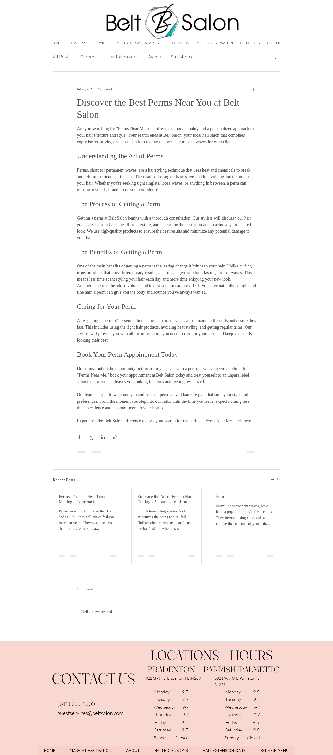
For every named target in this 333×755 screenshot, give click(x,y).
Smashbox (181, 56)
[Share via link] (115, 437)
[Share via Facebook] (79, 437)
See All (275, 479)
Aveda (154, 56)
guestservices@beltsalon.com (90, 713)
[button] (101, 43)
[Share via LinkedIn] (103, 437)
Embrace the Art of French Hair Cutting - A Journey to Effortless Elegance (165, 499)
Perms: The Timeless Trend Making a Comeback (83, 499)
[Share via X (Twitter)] (91, 437)
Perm (220, 496)
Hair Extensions (122, 56)
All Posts (62, 56)
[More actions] (253, 89)
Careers (88, 56)
